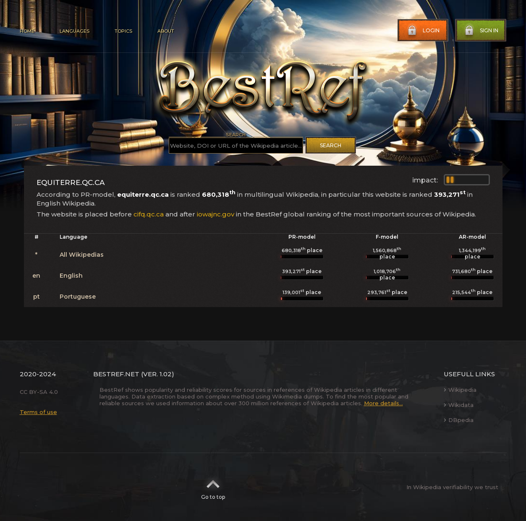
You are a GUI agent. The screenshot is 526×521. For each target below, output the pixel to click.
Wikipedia (460, 389)
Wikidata (459, 404)
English (71, 275)
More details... (383, 403)
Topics (123, 31)
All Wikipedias (82, 254)
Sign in (480, 30)
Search (330, 145)
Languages (74, 31)
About (165, 31)
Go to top (213, 487)
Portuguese (78, 296)
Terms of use (38, 412)
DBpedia (459, 420)
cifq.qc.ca (148, 214)
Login (423, 30)
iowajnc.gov (215, 214)
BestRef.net (116, 374)
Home (27, 31)
